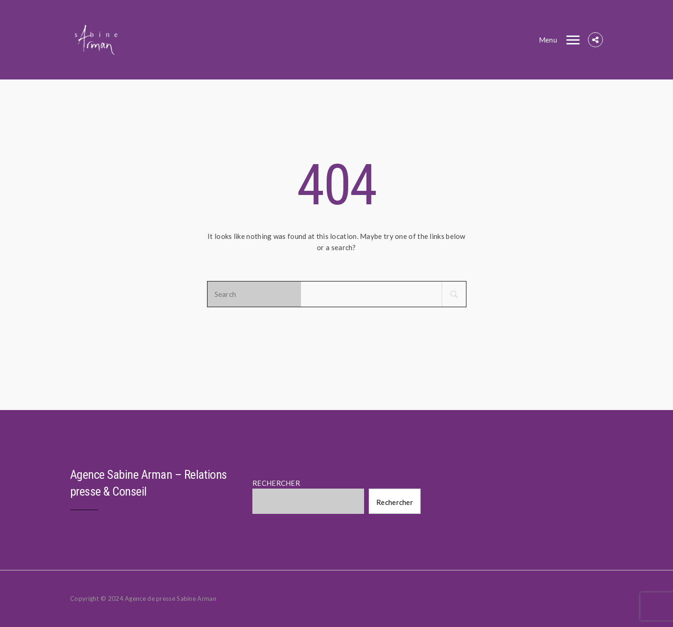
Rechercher (394, 502)
